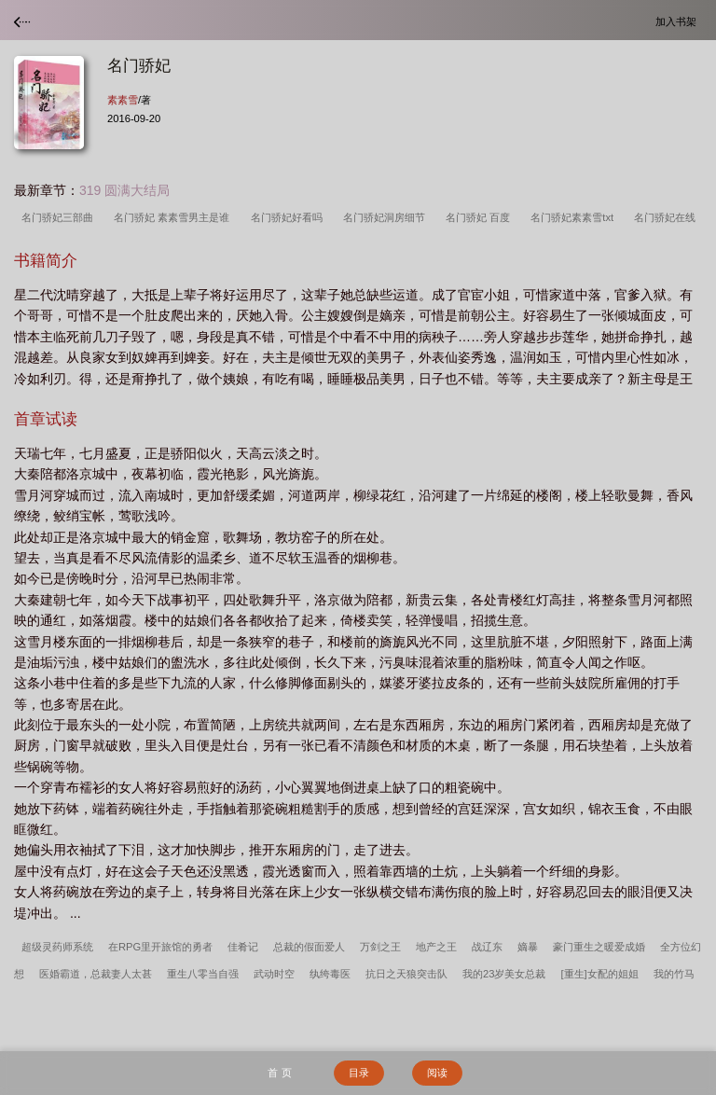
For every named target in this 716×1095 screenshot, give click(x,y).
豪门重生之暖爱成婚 (599, 946)
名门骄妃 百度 (481, 217)
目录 (359, 1072)
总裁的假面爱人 (309, 946)
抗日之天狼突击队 (406, 973)
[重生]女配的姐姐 (599, 973)
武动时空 (274, 973)
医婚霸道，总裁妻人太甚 (95, 973)
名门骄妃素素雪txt (574, 217)
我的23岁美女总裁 (503, 973)
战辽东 (487, 946)
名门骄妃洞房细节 (387, 217)
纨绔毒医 (330, 973)
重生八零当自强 (203, 973)
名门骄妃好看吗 (289, 217)
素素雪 (122, 99)
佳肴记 (242, 946)
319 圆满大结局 (124, 190)
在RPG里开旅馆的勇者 (160, 946)
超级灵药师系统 (57, 946)
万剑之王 (380, 946)
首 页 (279, 1072)
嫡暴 (527, 946)
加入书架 (678, 21)
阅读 (437, 1072)
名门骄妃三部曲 (60, 217)
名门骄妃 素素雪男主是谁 (174, 217)
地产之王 (436, 946)
